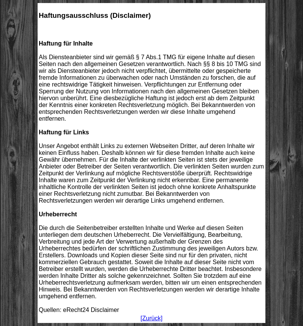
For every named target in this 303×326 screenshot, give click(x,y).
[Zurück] (151, 318)
